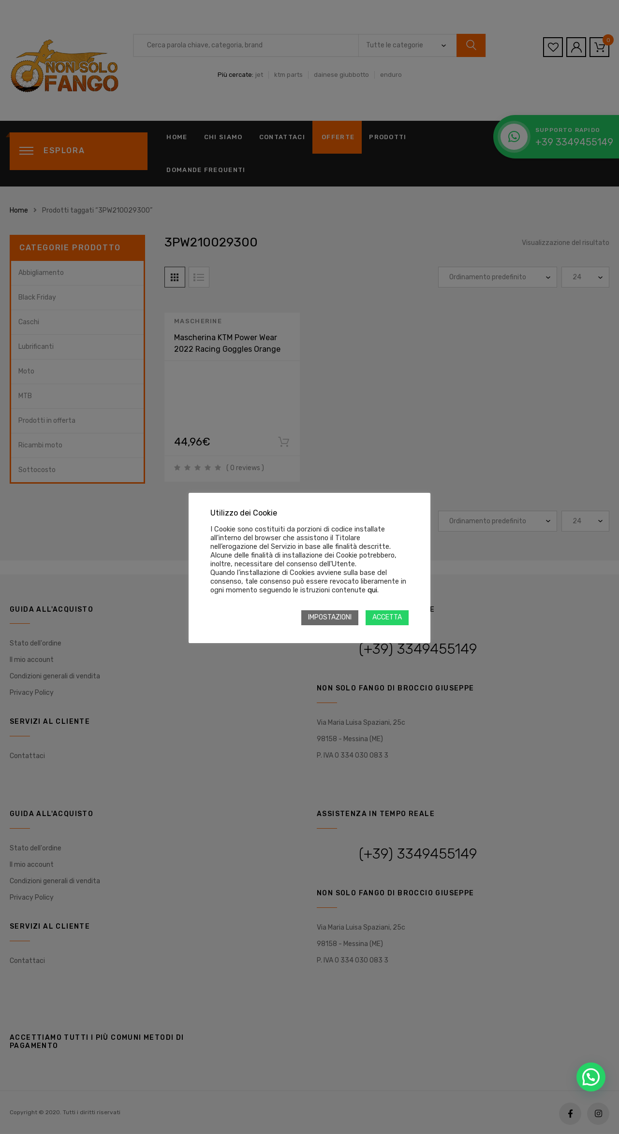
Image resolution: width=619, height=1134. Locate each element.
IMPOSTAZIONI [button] (330, 617)
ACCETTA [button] (387, 617)
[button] (590, 1076)
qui (372, 590)
